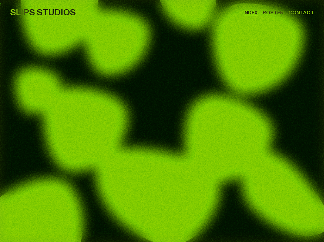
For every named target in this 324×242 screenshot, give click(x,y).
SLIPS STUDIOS (43, 12)
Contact (301, 12)
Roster (273, 12)
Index (250, 12)
